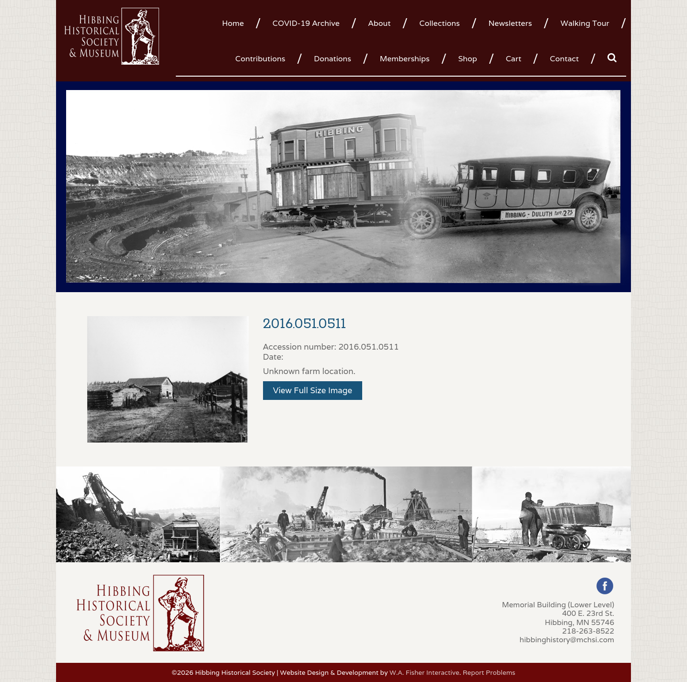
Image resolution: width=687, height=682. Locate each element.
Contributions (260, 59)
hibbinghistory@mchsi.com (567, 639)
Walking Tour (585, 23)
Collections (439, 23)
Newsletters (510, 23)
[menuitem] (236, 22)
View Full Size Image (313, 390)
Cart (513, 59)
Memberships (405, 59)
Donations (332, 59)
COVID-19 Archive (306, 23)
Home (233, 23)
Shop (467, 59)
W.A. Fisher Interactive (424, 672)
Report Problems (489, 672)
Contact (564, 59)
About (379, 23)
